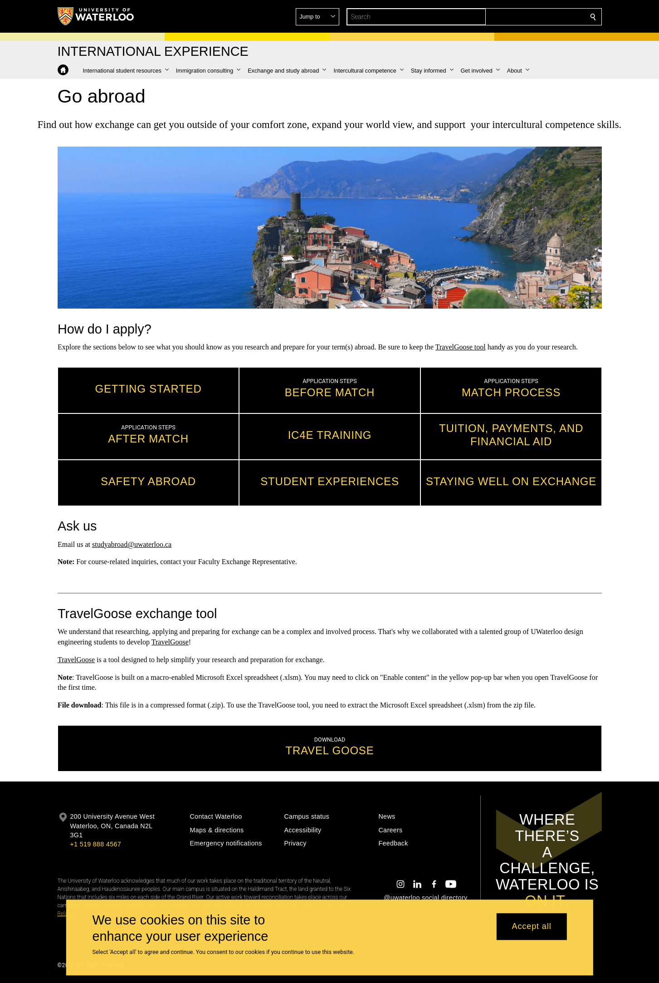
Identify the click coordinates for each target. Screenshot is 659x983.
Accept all (532, 926)
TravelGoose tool (460, 346)
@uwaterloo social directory (425, 897)
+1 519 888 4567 (95, 844)
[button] (527, 17)
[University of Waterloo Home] (96, 16)
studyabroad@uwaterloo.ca (131, 544)
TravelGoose (169, 642)
